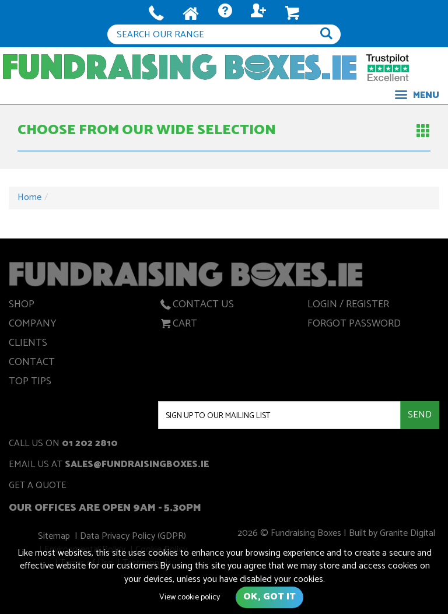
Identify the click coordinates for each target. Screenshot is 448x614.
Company (33, 325)
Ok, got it (269, 597)
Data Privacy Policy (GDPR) (133, 538)
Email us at (109, 465)
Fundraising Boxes (179, 66)
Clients (28, 345)
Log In (258, 13)
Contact (32, 364)
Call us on (63, 444)
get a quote (37, 486)
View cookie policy (189, 597)
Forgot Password (354, 325)
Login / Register (348, 306)
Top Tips (30, 383)
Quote (225, 13)
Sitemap (56, 538)
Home (29, 197)
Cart (177, 325)
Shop (21, 306)
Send (420, 415)
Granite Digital (405, 535)
